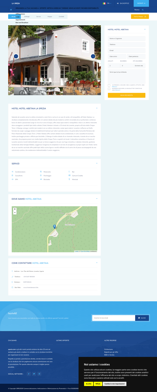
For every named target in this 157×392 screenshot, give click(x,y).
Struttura (14, 16)
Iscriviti (141, 318)
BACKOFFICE (124, 3)
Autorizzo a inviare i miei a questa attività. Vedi (128, 86)
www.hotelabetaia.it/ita (30, 287)
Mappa (50, 16)
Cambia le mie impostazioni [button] (115, 384)
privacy (114, 87)
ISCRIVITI (141, 3)
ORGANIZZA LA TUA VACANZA (29, 9)
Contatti (61, 16)
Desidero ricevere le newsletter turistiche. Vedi (127, 89)
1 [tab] (44, 81)
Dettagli (26, 16)
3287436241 (27, 282)
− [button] (15, 213)
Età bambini (137, 61)
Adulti (110, 61)
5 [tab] (51, 81)
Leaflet (76, 251)
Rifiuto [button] (98, 384)
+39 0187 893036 (29, 277)
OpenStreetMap (85, 251)
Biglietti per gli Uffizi (111, 352)
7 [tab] (55, 81)
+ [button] (15, 209)
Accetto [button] (89, 384)
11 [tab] (62, 81)
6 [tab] (53, 81)
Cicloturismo (108, 349)
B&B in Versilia (109, 355)
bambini (123, 61)
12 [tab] (64, 81)
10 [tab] (60, 81)
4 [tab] (49, 81)
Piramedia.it (62, 388)
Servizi (38, 16)
